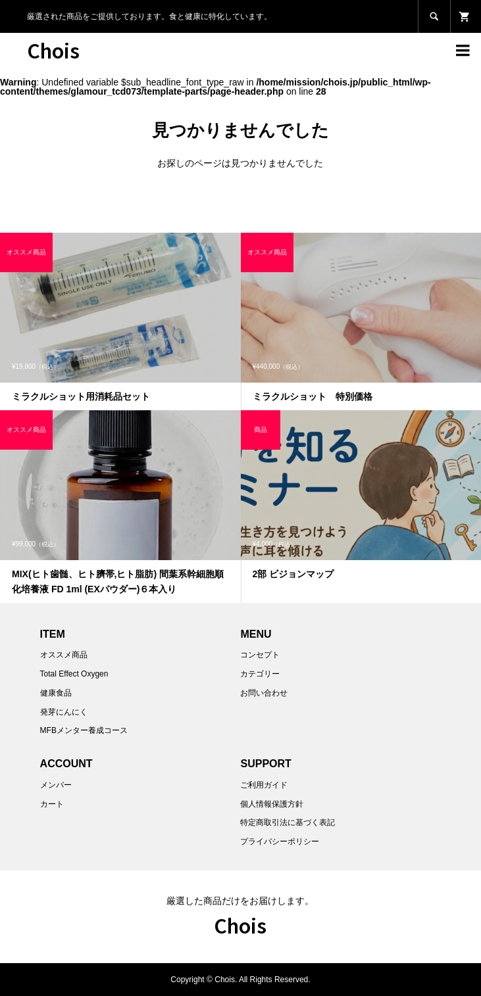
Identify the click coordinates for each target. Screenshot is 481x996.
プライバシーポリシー (279, 841)
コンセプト (260, 654)
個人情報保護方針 (271, 804)
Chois (53, 50)
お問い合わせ (264, 693)
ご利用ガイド (264, 785)
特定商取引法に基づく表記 (287, 822)
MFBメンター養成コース (84, 730)
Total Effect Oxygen (74, 673)
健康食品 (56, 693)
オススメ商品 (64, 654)
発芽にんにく (64, 712)
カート (52, 804)
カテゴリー (260, 673)
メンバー (56, 785)
